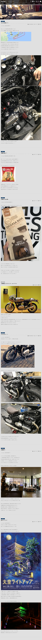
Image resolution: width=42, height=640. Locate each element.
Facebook (35, 1)
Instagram (36, 1)
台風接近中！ (3, 449)
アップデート (28, 3)
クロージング (23, 3)
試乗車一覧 (8, 3)
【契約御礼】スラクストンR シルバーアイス (9, 283)
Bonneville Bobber (31, 24)
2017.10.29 (40, 24)
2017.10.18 (40, 521)
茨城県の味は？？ (4, 153)
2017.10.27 (40, 200)
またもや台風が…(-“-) (4, 22)
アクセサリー (18, 3)
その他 (34, 24)
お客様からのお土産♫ (4, 199)
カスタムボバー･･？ (4, 334)
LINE (33, 1)
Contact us (40, 1)
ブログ (36, 24)
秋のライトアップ (4, 520)
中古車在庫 (13, 3)
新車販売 (2, 3)
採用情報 (39, 3)
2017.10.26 (40, 335)
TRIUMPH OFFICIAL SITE (31, 1)
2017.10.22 (40, 451)
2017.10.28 (40, 154)
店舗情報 (34, 3)
